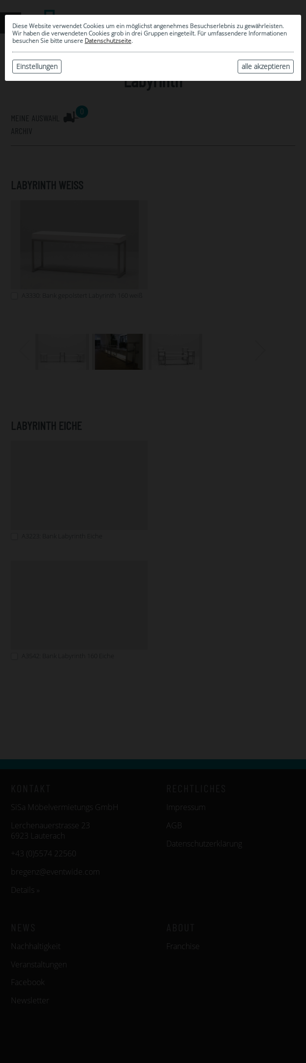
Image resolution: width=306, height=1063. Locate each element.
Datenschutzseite (108, 40)
